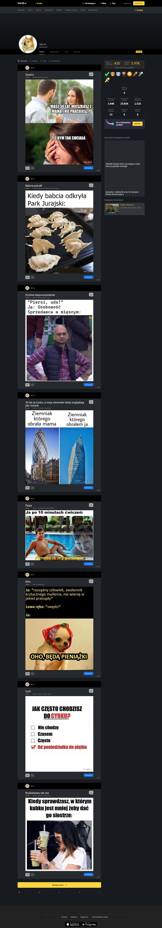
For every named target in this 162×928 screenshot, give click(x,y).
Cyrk (28, 691)
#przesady (41, 584)
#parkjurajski (54, 188)
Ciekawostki (49, 10)
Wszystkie (23, 61)
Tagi (66, 52)
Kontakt (64, 917)
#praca (40, 77)
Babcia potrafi (33, 185)
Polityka (59, 10)
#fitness (52, 508)
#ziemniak (41, 408)
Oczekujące (90, 3)
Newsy (83, 10)
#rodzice (45, 77)
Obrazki (35, 61)
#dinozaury (41, 188)
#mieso (40, 297)
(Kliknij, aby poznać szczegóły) (124, 67)
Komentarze (56, 61)
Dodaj (39, 3)
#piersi (45, 297)
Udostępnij (88, 168)
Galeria (38, 10)
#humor (35, 77)
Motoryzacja (93, 10)
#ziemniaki (48, 408)
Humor (30, 10)
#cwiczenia (41, 508)
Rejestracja (139, 3)
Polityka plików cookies (100, 917)
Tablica (41, 52)
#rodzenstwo (47, 795)
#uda (48, 297)
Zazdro (29, 74)
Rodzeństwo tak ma (37, 792)
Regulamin (84, 917)
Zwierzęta (21, 10)
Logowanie (127, 3)
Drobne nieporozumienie (40, 294)
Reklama (74, 917)
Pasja (28, 505)
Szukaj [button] (140, 10)
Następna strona (59, 885)
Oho (28, 581)
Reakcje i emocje (71, 10)
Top (113, 3)
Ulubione (77, 52)
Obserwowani (54, 52)
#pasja (47, 508)
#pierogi (47, 188)
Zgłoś (98, 170)
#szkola (45, 694)
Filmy (103, 3)
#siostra (40, 795)
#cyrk (49, 694)
